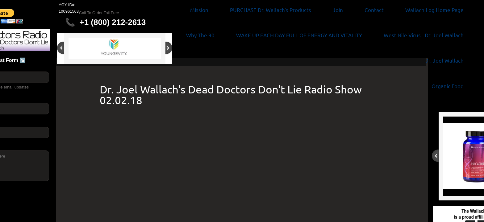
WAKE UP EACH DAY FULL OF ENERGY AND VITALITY (299, 35)
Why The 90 (200, 35)
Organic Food (448, 86)
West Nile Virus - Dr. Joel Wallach (424, 35)
